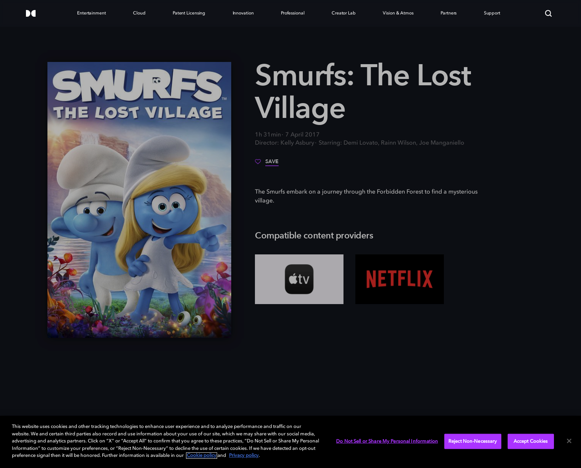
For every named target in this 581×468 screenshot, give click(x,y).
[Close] (569, 441)
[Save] (267, 164)
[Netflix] (399, 279)
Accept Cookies (531, 441)
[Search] (548, 13)
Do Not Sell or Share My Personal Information (387, 441)
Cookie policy (201, 455)
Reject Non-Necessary (472, 441)
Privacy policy (244, 455)
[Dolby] (31, 14)
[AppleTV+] (299, 279)
